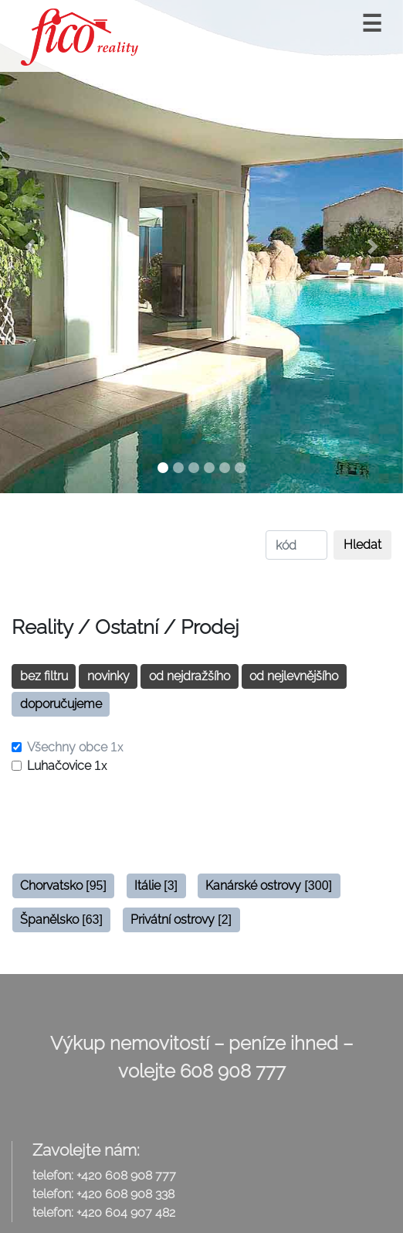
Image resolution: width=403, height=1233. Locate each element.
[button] (30, 246)
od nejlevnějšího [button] (293, 676)
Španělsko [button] (61, 919)
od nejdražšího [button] (189, 676)
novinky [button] (108, 676)
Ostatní (126, 627)
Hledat (362, 544)
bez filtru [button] (44, 676)
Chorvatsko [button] (63, 885)
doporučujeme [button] (61, 704)
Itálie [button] (156, 885)
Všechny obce (75, 747)
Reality (42, 627)
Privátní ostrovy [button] (181, 919)
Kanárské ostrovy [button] (268, 885)
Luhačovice (67, 765)
